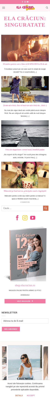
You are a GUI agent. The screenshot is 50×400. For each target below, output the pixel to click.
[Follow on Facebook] (22, 2)
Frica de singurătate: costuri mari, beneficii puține (25, 150)
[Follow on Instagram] (25, 2)
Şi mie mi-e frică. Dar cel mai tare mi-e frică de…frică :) (25, 105)
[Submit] (45, 208)
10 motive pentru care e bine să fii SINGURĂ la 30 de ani (25, 64)
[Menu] (3, 7)
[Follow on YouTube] (27, 2)
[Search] (47, 7)
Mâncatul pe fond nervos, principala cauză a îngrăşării (25, 191)
